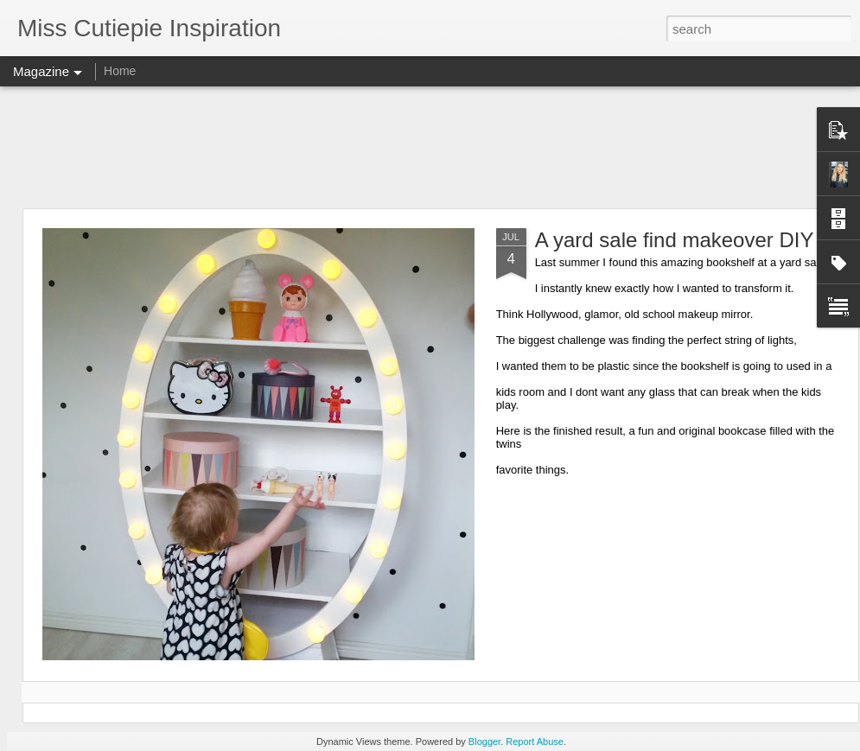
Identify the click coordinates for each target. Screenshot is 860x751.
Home (120, 71)
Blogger (484, 741)
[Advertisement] (430, 147)
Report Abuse (535, 741)
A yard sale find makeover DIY (674, 239)
